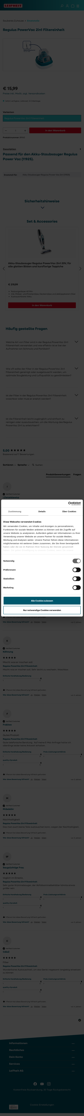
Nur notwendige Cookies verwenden (42, 610)
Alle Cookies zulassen (42, 600)
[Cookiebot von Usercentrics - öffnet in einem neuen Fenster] (68, 503)
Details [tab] (42, 511)
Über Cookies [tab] (69, 511)
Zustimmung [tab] (14, 511)
